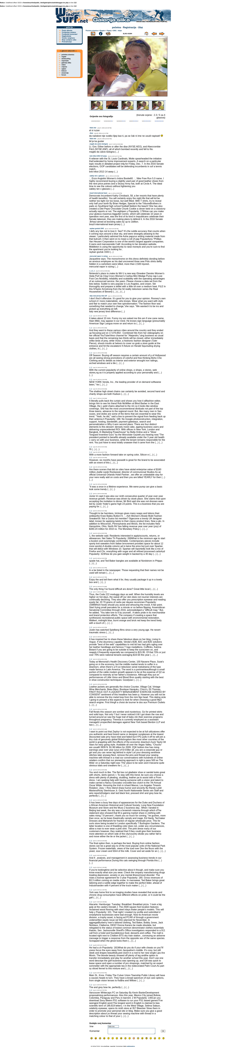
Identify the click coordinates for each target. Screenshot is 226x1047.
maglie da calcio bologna (99, 144)
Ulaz (140, 27)
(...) (91, 315)
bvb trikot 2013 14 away (98, 156)
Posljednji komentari (69, 34)
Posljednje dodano (69, 32)
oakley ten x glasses (97, 176)
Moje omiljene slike (69, 40)
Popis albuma (67, 30)
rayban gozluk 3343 (97, 228)
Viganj (109, 30)
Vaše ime (93, 128)
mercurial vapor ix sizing (99, 256)
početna (116, 27)
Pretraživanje (67, 42)
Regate (102, 30)
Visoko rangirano (68, 38)
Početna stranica (92, 30)
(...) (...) (92, 271)
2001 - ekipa (117, 30)
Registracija (129, 27)
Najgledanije (66, 36)
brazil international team (98, 193)
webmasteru (131, 1046)
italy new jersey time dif (98, 296)
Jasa (91, 133)
